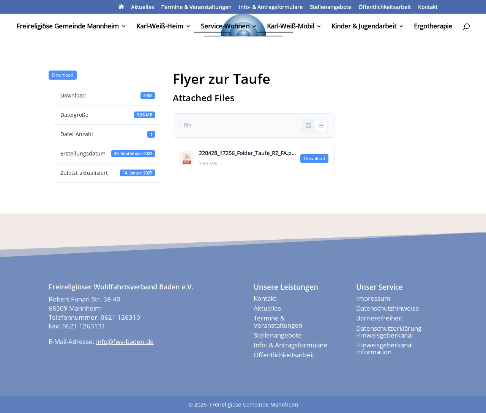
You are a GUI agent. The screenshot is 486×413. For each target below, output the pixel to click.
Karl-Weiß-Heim (159, 27)
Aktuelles (142, 8)
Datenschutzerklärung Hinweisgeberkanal (388, 331)
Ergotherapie (433, 27)
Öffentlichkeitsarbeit (384, 8)
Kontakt (427, 8)
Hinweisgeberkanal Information (384, 348)
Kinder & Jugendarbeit (363, 27)
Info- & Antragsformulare (271, 8)
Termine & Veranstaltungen (196, 8)
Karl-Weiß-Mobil (290, 27)
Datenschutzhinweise (387, 308)
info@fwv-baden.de (125, 341)
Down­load (62, 75)
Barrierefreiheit (379, 318)
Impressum (373, 298)
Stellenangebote (330, 8)
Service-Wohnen (225, 27)
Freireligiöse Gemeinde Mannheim (67, 27)
